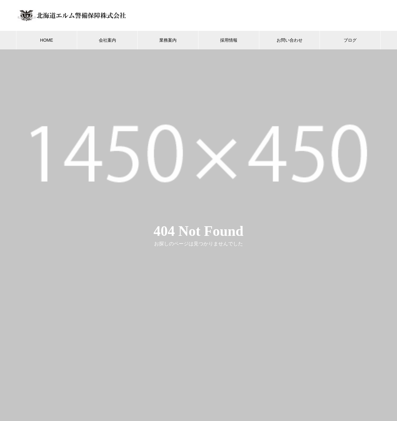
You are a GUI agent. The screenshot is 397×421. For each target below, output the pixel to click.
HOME (46, 40)
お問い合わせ (290, 40)
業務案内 (168, 40)
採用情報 (228, 40)
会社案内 (107, 40)
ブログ (350, 40)
